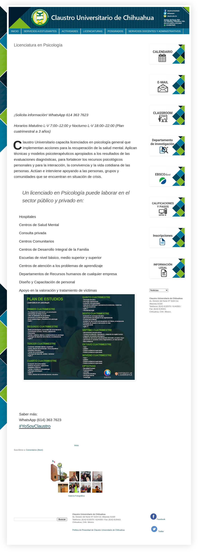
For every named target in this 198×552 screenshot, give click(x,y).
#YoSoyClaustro (34, 426)
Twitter (161, 531)
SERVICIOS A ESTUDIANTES (40, 31)
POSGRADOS (115, 31)
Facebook (161, 519)
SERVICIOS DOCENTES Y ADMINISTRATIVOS (154, 31)
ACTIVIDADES (70, 31)
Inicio (76, 445)
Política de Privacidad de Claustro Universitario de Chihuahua (98, 530)
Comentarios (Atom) (34, 450)
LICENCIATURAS (92, 31)
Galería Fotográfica (76, 496)
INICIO (15, 31)
